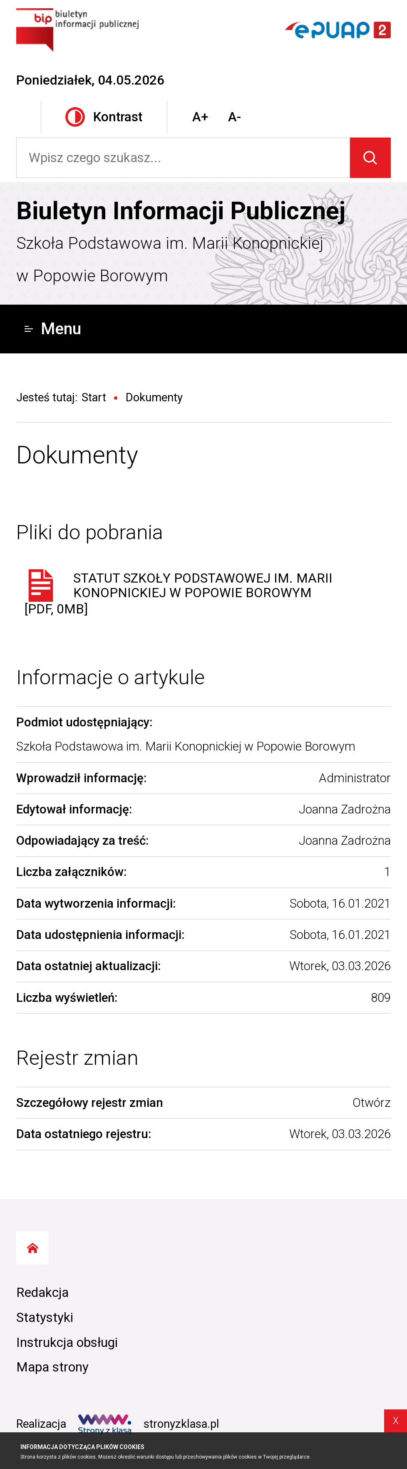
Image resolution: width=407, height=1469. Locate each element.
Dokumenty (77, 455)
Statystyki (44, 1317)
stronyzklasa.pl (148, 1424)
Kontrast (103, 117)
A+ (200, 117)
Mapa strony (52, 1367)
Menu (53, 328)
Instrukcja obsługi (67, 1342)
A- (234, 117)
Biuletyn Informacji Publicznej (180, 211)
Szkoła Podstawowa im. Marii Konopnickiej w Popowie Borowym (169, 259)
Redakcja (42, 1292)
